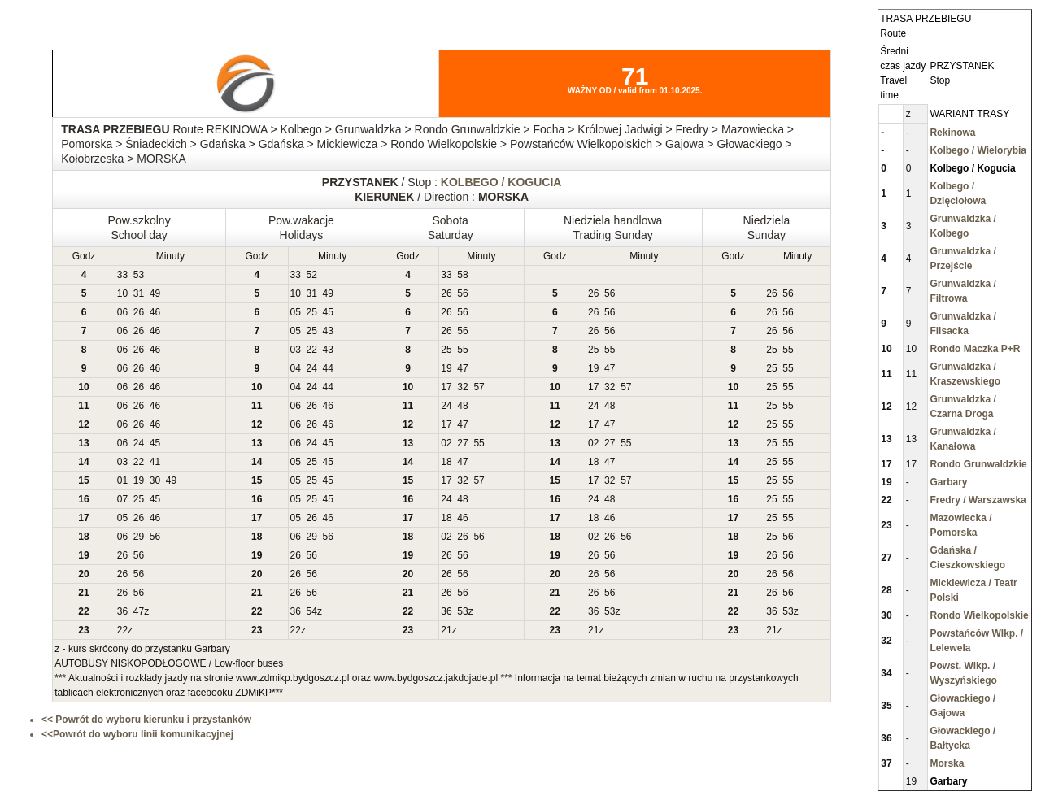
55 (462, 349)
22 (312, 349)
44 (328, 368)
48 (462, 405)
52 (312, 274)
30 (155, 480)
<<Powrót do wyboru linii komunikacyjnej (137, 734)
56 (462, 293)
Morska (947, 763)
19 (446, 368)
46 (155, 312)
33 (122, 274)
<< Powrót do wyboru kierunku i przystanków (146, 719)
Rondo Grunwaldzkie (978, 464)
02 (446, 443)
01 (122, 480)
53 (138, 274)
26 (446, 293)
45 (328, 312)
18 (446, 461)
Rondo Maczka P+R (975, 348)
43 (328, 331)
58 (462, 274)
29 (138, 536)
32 (462, 387)
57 (478, 387)
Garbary (948, 482)
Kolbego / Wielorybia (978, 150)
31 (138, 293)
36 (122, 611)
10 (122, 293)
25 (312, 312)
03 (295, 349)
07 (122, 499)
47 (462, 368)
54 (312, 611)
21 (446, 630)
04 (295, 368)
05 (295, 312)
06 (122, 312)
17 (446, 387)
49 (155, 293)
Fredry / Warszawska (978, 500)
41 (155, 461)
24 (312, 368)
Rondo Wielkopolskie (979, 615)
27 (462, 443)
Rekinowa (952, 132)
